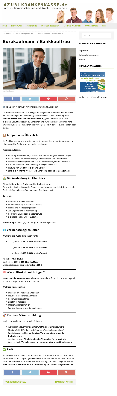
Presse (82, 59)
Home (4, 26)
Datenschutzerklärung (89, 55)
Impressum (84, 50)
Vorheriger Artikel (15, 382)
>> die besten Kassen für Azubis (93, 97)
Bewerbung (32, 26)
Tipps (104, 26)
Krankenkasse (91, 26)
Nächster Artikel (64, 382)
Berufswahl (16, 26)
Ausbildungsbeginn (50, 26)
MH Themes (79, 393)
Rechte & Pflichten (72, 26)
